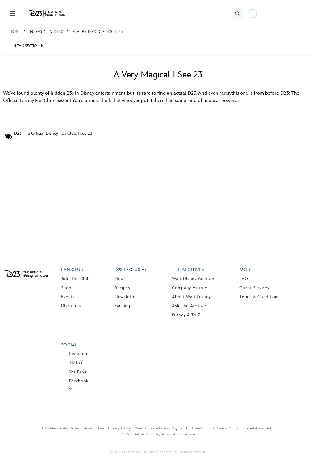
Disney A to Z (186, 315)
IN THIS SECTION (26, 45)
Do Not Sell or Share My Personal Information (158, 434)
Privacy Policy (119, 428)
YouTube (77, 372)
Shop (66, 288)
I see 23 (85, 133)
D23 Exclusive (130, 269)
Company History (189, 288)
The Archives (188, 269)
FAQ (243, 278)
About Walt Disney (191, 296)
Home (15, 31)
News (36, 31)
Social (69, 345)
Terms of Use (93, 428)
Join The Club (75, 278)
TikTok (76, 362)
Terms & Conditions (259, 296)
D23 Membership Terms (61, 428)
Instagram (79, 354)
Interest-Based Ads (258, 428)
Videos (57, 31)
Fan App (122, 305)
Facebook (79, 381)
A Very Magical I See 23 (98, 31)
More (246, 269)
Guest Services (254, 288)
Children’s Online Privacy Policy (212, 428)
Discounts (71, 305)
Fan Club (72, 269)
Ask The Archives (189, 305)
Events (68, 296)
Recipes (122, 288)
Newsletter (125, 296)
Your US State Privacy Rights (158, 428)
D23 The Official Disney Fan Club (45, 133)
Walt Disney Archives (193, 278)
